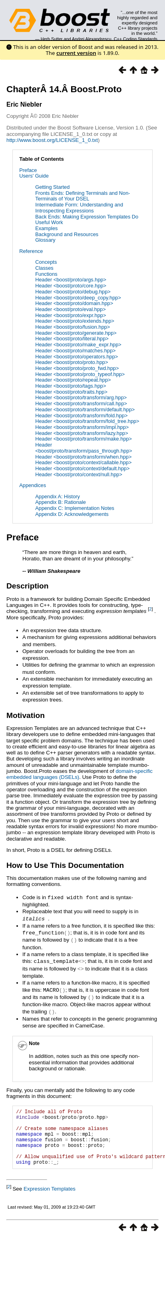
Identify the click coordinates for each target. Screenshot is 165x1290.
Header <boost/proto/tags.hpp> (70, 386)
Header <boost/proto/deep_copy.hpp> (78, 298)
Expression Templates (50, 1197)
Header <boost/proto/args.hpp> (70, 280)
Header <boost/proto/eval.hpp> (70, 309)
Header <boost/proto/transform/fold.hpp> (81, 415)
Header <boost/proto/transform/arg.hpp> (81, 397)
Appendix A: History (57, 496)
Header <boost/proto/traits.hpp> (71, 392)
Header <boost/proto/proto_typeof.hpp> (80, 374)
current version (76, 53)
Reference (31, 251)
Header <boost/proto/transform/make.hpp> (83, 439)
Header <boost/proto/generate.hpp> (75, 333)
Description (27, 586)
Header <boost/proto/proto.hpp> (71, 362)
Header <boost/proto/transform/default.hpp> (85, 409)
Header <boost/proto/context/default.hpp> (82, 468)
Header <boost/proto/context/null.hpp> (78, 474)
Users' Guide (34, 176)
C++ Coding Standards (135, 38)
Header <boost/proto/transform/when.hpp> (83, 457)
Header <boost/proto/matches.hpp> (75, 351)
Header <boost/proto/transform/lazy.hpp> (81, 433)
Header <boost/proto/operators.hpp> (76, 357)
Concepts (46, 262)
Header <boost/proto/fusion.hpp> (72, 327)
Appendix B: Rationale (60, 502)
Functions (46, 274)
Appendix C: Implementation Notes (74, 508)
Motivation (25, 715)
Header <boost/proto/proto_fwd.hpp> (77, 368)
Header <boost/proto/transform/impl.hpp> (82, 427)
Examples (46, 228)
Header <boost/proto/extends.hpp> (74, 321)
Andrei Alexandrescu (91, 38)
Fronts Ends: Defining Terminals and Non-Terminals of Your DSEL (82, 196)
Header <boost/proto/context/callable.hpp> (83, 462)
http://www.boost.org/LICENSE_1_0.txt (52, 140)
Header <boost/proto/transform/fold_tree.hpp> (87, 421)
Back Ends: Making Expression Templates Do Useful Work (86, 220)
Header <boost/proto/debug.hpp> (73, 292)
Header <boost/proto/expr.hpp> (70, 315)
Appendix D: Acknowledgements (72, 514)
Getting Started (52, 187)
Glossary (45, 240)
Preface (28, 170)
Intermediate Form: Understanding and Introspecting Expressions (79, 208)
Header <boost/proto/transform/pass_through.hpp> (83, 448)
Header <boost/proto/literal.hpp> (72, 339)
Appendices (32, 485)
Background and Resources (66, 234)
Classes (44, 268)
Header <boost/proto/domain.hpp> (74, 303)
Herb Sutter (52, 38)
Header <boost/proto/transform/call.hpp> (81, 403)
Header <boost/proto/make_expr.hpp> (78, 345)
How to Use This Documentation (65, 865)
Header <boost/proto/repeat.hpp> (73, 380)
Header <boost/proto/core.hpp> (70, 286)
